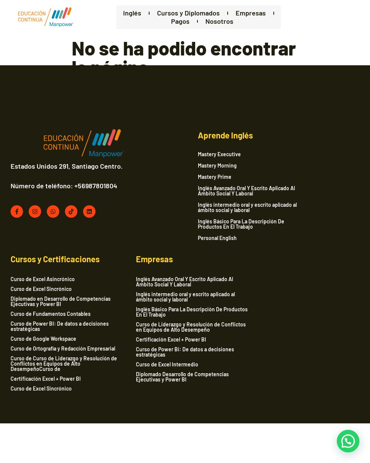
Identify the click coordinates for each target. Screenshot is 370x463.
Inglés (118, 13)
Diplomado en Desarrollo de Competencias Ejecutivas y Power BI (303, 180)
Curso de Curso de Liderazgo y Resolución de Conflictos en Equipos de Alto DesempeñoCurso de (307, 247)
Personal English (172, 240)
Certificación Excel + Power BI (295, 263)
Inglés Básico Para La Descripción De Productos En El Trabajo (196, 226)
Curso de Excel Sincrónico (290, 168)
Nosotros (206, 22)
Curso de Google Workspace (292, 217)
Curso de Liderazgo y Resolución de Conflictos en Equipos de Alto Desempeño (53, 365)
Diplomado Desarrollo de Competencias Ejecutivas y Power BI (57, 418)
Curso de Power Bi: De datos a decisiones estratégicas (60, 393)
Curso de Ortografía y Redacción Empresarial (297, 230)
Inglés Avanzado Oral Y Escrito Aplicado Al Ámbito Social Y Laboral (201, 193)
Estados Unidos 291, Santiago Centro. (55, 173)
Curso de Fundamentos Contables (300, 192)
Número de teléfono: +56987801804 (64, 196)
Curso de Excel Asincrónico (292, 158)
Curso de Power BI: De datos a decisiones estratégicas (309, 205)
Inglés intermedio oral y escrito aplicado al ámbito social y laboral (202, 210)
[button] (348, 441)
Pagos (167, 22)
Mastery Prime (170, 179)
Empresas (237, 13)
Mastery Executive (174, 156)
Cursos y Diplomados (174, 13)
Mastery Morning (172, 168)
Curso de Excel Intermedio (42, 406)
